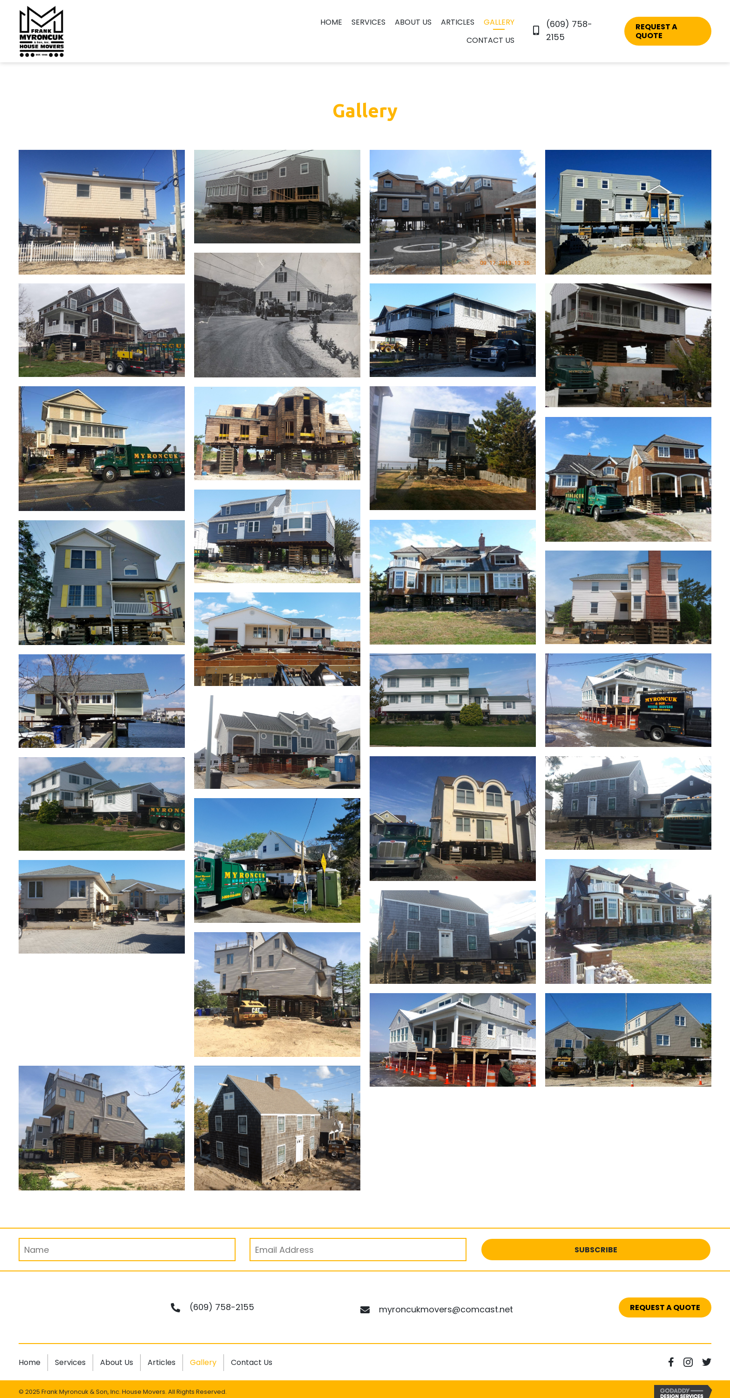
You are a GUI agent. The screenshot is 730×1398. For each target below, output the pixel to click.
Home (30, 1362)
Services (70, 1362)
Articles (162, 1362)
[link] (331, 23)
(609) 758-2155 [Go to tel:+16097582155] (221, 1307)
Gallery (203, 1362)
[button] (667, 31)
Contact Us (251, 1362)
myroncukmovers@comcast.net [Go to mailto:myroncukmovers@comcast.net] (446, 1309)
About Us (116, 1362)
